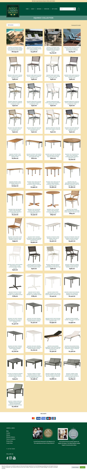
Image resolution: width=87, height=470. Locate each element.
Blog (7, 431)
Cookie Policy (9, 443)
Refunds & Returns (10, 437)
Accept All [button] (83, 467)
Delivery (8, 435)
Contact (8, 433)
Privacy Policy (9, 441)
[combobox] (13, 24)
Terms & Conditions (10, 439)
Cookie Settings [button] (75, 467)
